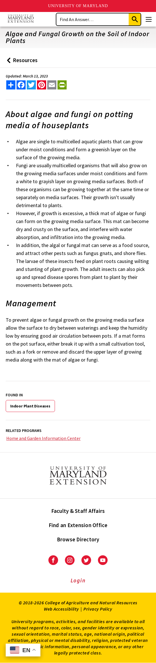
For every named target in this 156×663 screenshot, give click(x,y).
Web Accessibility (61, 609)
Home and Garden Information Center (43, 438)
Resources (21, 62)
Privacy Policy (97, 609)
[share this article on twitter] (31, 84)
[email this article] (52, 84)
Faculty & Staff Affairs (78, 510)
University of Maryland (78, 6)
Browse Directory (78, 539)
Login (78, 580)
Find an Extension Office (78, 525)
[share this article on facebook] (21, 84)
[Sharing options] (11, 84)
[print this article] (62, 84)
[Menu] (148, 19)
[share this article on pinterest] (41, 84)
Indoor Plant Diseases (30, 406)
